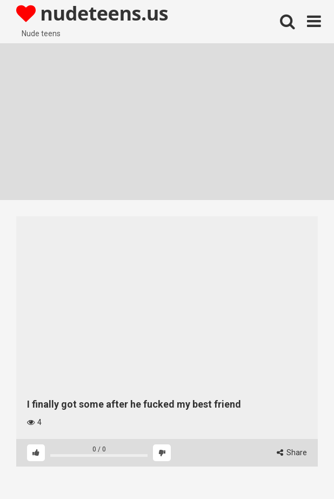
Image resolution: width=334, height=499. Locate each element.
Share (292, 452)
